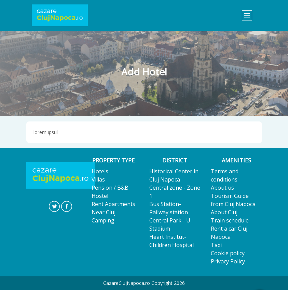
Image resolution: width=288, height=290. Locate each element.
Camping (103, 220)
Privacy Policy (228, 261)
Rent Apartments (113, 204)
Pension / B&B (110, 187)
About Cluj (224, 212)
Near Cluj (103, 212)
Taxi (216, 245)
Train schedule (230, 220)
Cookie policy (228, 253)
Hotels (100, 171)
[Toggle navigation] (247, 15)
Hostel (100, 196)
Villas (98, 179)
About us (222, 187)
